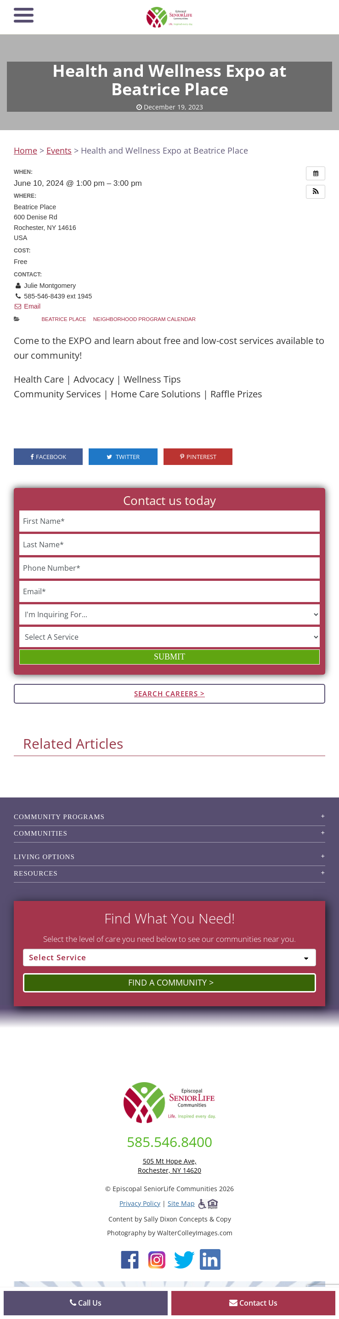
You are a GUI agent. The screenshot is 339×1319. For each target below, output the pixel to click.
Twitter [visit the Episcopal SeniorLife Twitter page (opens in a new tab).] (123, 457)
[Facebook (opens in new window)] (129, 1258)
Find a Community (167, 982)
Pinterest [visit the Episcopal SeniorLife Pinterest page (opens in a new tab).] (198, 457)
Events (59, 150)
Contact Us (253, 1303)
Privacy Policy (139, 1203)
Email (27, 306)
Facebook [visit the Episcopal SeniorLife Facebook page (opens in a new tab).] (48, 457)
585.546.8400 (169, 1141)
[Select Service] (169, 957)
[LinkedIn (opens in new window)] (210, 1258)
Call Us (86, 1303)
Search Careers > (169, 693)
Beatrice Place (63, 319)
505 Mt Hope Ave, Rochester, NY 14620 (169, 1166)
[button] (315, 191)
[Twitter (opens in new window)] (184, 1258)
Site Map (181, 1203)
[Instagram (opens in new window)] (157, 1258)
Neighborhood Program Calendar (144, 319)
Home (25, 150)
